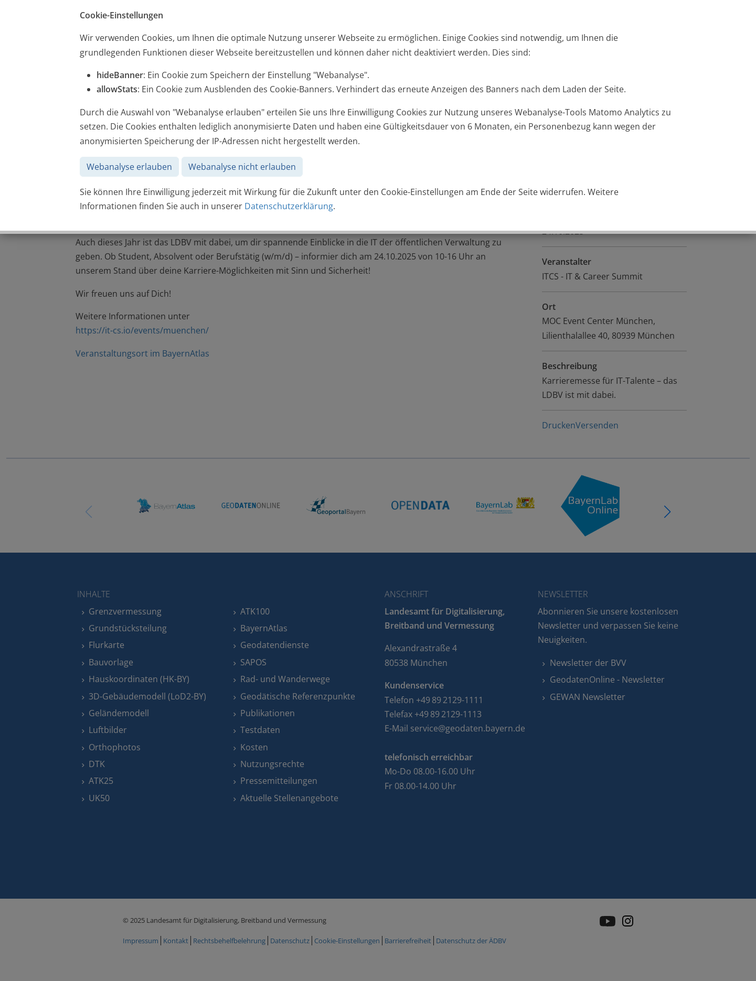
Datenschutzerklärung (288, 206)
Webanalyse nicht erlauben (242, 167)
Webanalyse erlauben (129, 167)
